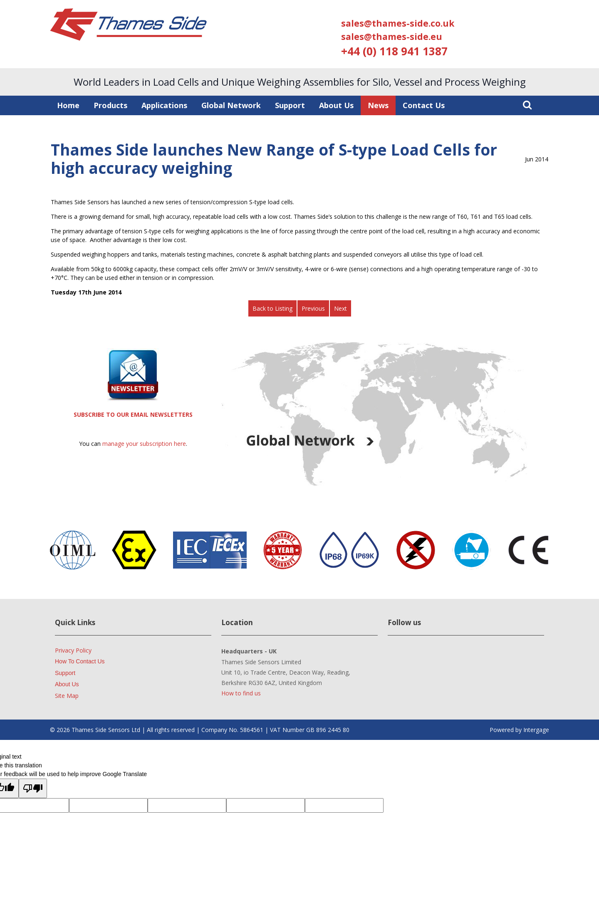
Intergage (536, 730)
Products (110, 105)
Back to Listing (272, 308)
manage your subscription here (144, 444)
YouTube (425, 656)
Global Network (231, 105)
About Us (336, 105)
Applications (164, 105)
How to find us (241, 693)
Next (340, 308)
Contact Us (424, 105)
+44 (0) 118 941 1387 (394, 51)
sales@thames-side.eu (391, 36)
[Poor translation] (33, 788)
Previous (313, 308)
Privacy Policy (73, 650)
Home (68, 105)
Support (290, 105)
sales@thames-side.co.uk (397, 23)
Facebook (451, 656)
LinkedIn (399, 656)
